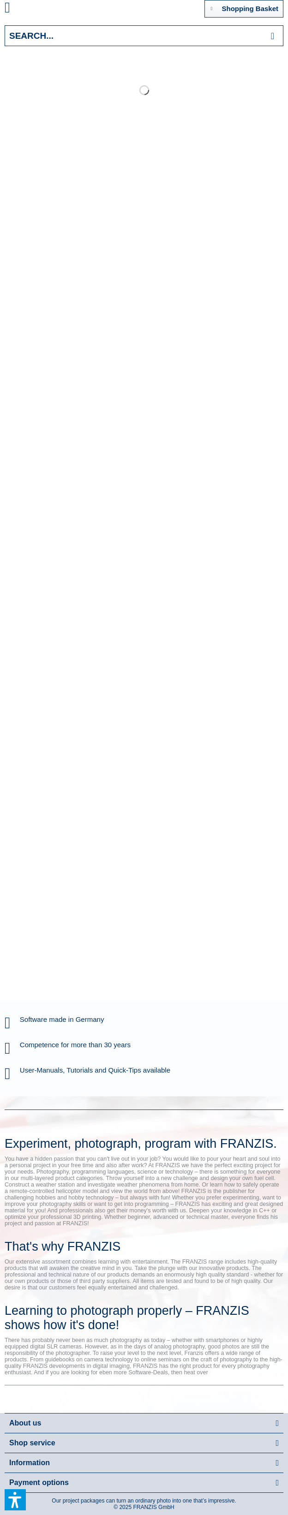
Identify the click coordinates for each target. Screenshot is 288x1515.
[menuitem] (18, 9)
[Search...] (144, 35)
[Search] (272, 35)
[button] (15, 1499)
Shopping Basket (244, 6)
